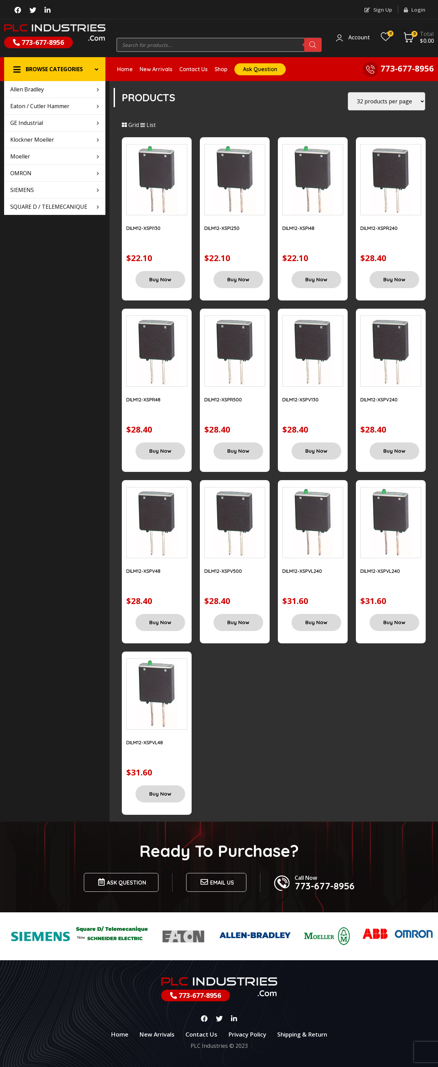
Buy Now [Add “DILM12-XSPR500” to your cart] (238, 451)
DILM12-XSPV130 (300, 400)
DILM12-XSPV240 (379, 400)
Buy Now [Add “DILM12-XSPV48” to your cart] (160, 622)
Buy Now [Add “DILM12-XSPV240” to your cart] (394, 451)
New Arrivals (156, 69)
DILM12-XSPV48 (143, 571)
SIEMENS (54, 190)
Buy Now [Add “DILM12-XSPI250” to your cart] (238, 279)
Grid (130, 125)
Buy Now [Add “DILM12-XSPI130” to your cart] (160, 279)
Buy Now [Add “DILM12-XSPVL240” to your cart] (316, 622)
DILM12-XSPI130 (143, 228)
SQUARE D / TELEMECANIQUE (54, 206)
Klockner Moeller (54, 139)
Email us (216, 882)
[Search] (312, 45)
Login (414, 9)
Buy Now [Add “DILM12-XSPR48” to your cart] (160, 451)
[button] (54, 69)
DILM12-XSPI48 (298, 228)
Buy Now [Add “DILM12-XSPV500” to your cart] (238, 622)
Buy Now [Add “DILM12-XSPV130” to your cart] (316, 451)
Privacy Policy (247, 1034)
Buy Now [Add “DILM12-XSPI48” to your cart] (316, 279)
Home (125, 69)
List (148, 125)
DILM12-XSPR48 (143, 400)
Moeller (54, 156)
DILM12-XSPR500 (223, 400)
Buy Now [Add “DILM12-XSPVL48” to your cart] (160, 793)
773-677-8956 (38, 42)
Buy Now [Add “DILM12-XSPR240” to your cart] (394, 279)
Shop (221, 69)
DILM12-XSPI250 (222, 228)
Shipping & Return (302, 1034)
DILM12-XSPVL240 (302, 571)
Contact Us (193, 69)
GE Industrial (54, 123)
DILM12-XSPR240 (379, 228)
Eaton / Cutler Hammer (54, 106)
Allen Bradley (54, 89)
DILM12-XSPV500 (223, 571)
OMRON (54, 173)
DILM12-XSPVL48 (144, 743)
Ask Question (260, 69)
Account (359, 38)
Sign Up (378, 9)
